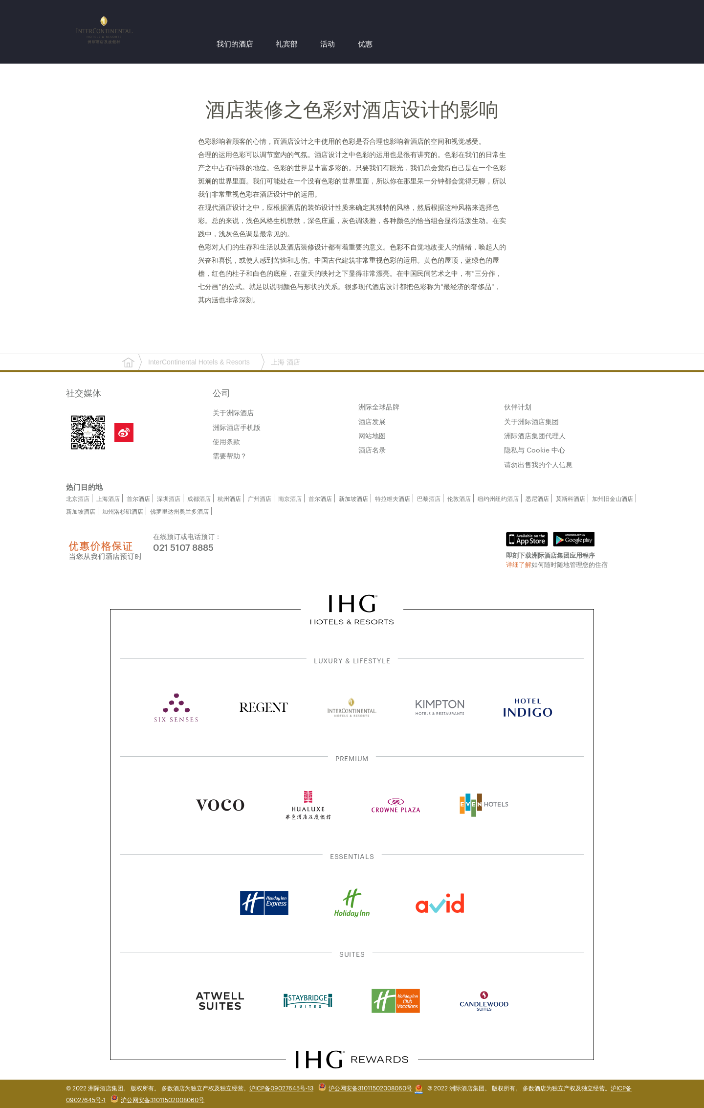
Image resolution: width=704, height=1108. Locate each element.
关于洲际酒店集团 (531, 421)
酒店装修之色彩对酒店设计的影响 (352, 110)
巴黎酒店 (428, 498)
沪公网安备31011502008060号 (370, 1087)
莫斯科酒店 (570, 498)
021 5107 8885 (183, 546)
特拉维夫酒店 (392, 498)
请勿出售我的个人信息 (538, 464)
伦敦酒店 (459, 498)
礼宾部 (287, 44)
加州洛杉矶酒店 (122, 510)
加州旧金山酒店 (612, 498)
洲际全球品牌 (378, 406)
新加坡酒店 (353, 498)
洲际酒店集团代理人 (535, 435)
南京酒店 (290, 498)
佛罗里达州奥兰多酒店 (179, 510)
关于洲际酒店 (233, 412)
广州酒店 (259, 498)
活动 (327, 44)
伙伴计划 (517, 406)
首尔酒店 (138, 498)
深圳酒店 (168, 498)
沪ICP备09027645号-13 (281, 1087)
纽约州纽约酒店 (498, 498)
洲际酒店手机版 (237, 427)
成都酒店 (199, 498)
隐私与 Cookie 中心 (534, 449)
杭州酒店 (229, 498)
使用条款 (226, 441)
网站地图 (372, 435)
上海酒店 (108, 498)
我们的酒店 (235, 44)
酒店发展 (372, 421)
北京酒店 (77, 498)
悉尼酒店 (537, 498)
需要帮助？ (230, 455)
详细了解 (518, 564)
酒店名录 (372, 449)
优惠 (365, 44)
